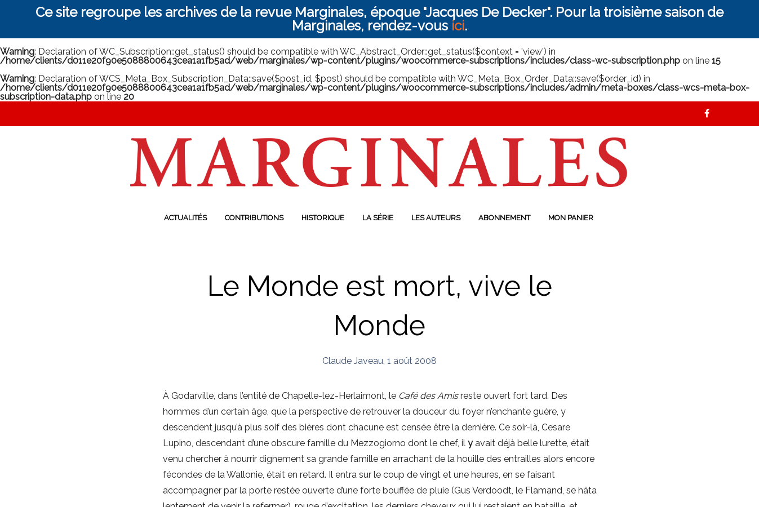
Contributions (254, 218)
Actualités (185, 218)
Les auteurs (435, 218)
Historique (322, 218)
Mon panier (570, 218)
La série (377, 218)
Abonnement (504, 218)
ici (457, 25)
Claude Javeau (352, 360)
